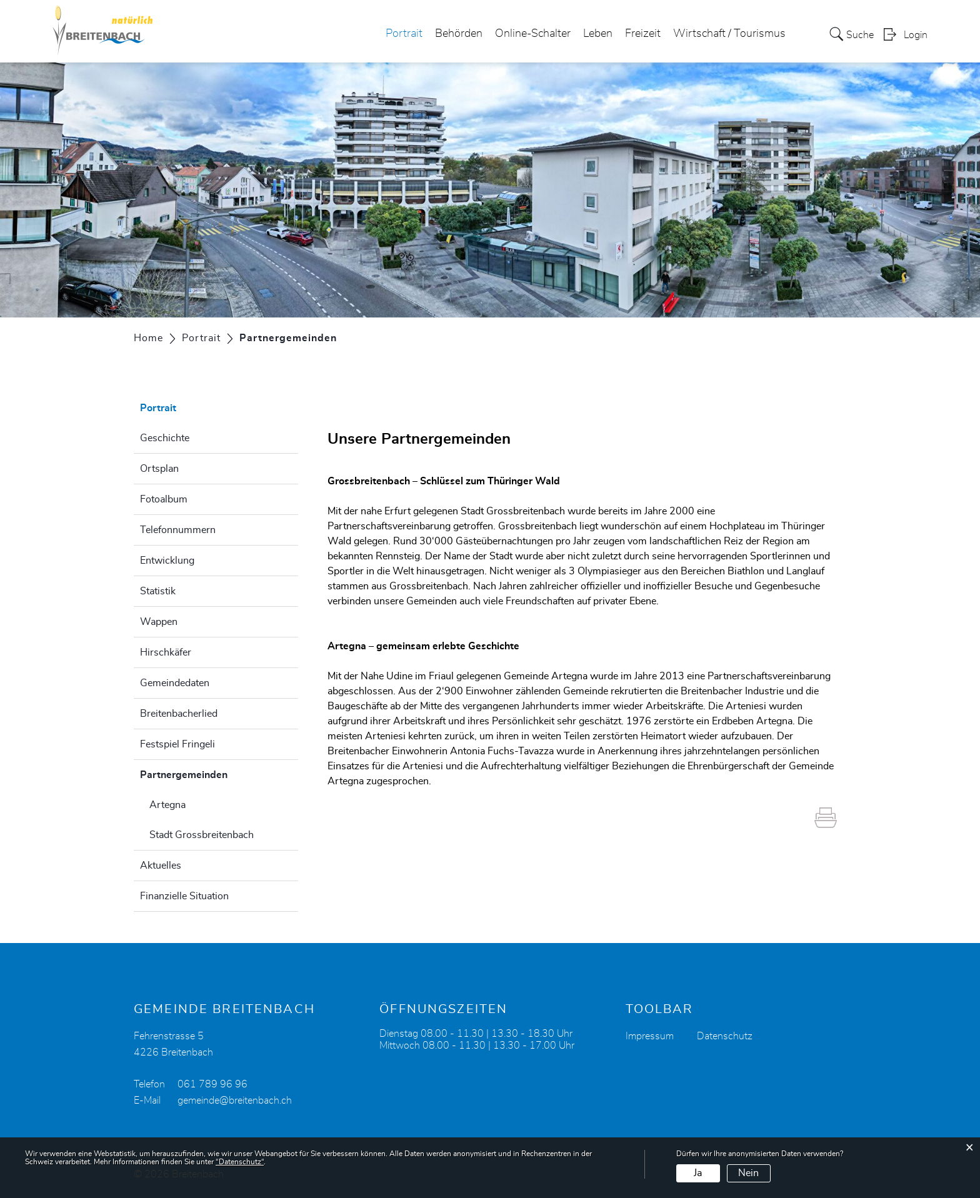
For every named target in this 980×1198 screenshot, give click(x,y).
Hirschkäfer (165, 652)
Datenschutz (724, 1036)
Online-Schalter (533, 33)
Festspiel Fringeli (177, 744)
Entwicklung (167, 561)
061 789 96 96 (213, 1084)
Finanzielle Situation (184, 896)
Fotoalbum (164, 499)
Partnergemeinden (215, 773)
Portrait (404, 33)
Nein (748, 1173)
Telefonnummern (178, 530)
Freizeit (643, 33)
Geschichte (164, 438)
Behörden (458, 33)
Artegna (167, 805)
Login (916, 35)
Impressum (650, 1036)
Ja (698, 1173)
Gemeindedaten (174, 683)
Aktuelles (160, 866)
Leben (597, 33)
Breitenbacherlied (179, 714)
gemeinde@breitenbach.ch (235, 1101)
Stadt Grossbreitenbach (201, 835)
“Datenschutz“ (240, 1162)
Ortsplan (159, 469)
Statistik (158, 591)
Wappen (159, 622)
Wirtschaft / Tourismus (729, 33)
